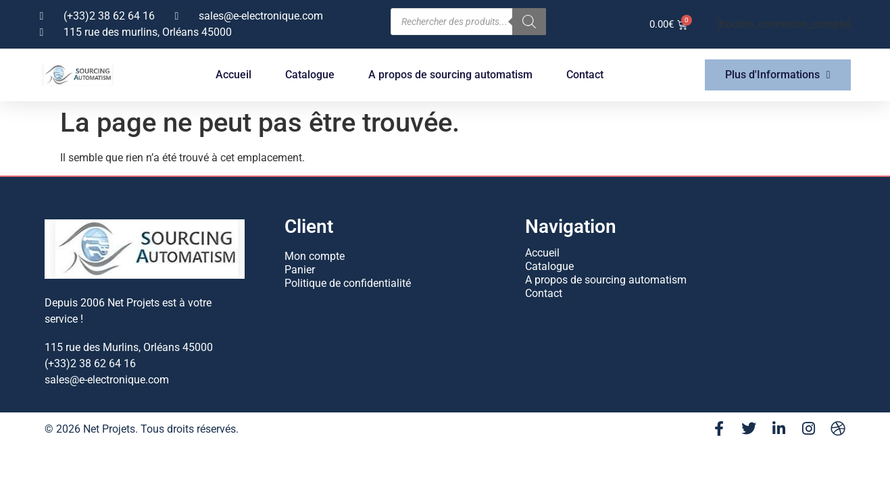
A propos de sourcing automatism (450, 74)
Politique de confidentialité (348, 283)
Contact (584, 74)
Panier (300, 269)
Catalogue (310, 74)
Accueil (233, 74)
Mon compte (315, 256)
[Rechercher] (529, 21)
